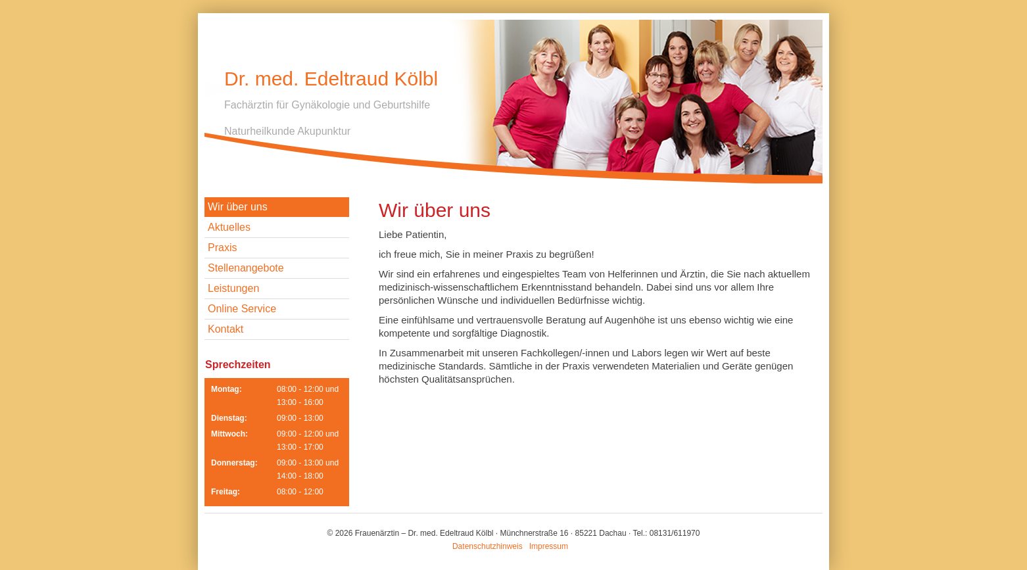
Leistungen (233, 288)
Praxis (222, 247)
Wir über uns (238, 206)
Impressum (548, 546)
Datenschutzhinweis (487, 546)
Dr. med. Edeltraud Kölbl (331, 78)
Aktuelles (229, 227)
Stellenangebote (246, 267)
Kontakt (225, 329)
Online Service (242, 308)
